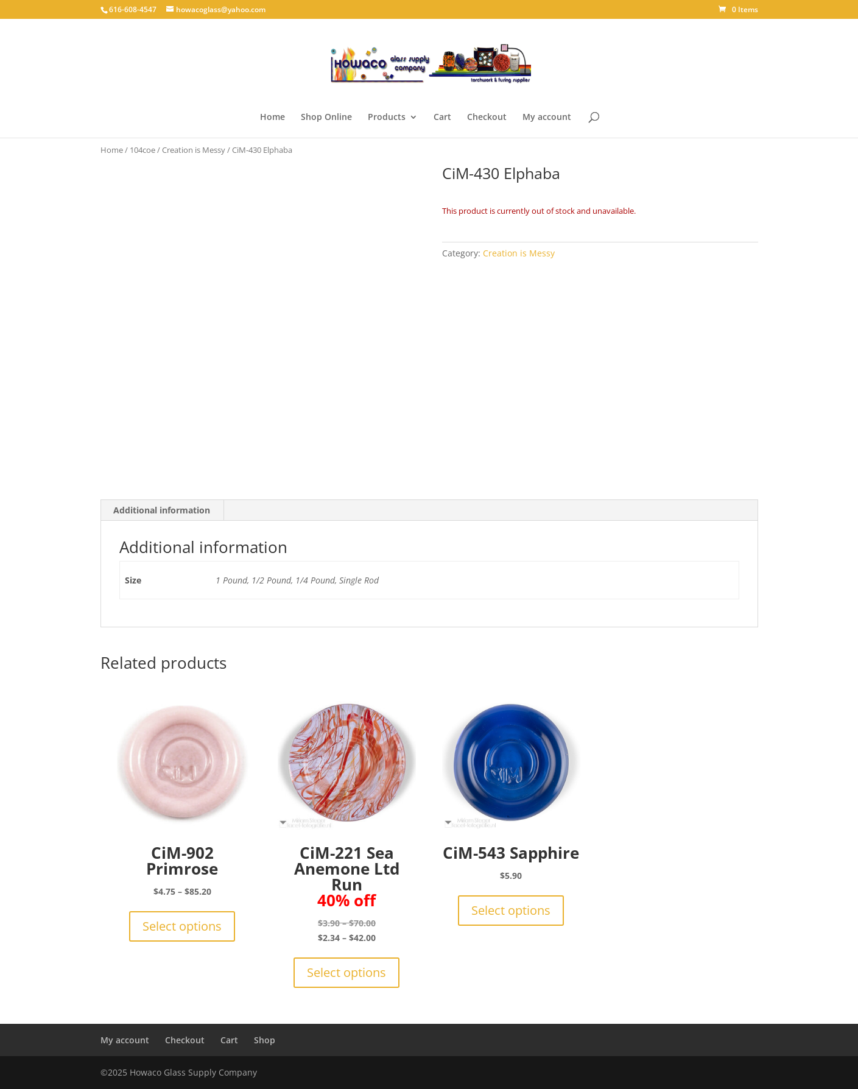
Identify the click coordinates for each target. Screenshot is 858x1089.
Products (387, 117)
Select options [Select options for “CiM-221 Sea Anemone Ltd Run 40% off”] (346, 972)
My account (546, 117)
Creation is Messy (193, 149)
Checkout (487, 117)
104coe (142, 149)
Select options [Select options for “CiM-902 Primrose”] (182, 926)
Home (272, 117)
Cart (442, 117)
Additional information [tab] (161, 510)
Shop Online (326, 117)
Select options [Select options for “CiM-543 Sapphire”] (510, 910)
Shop (264, 1040)
